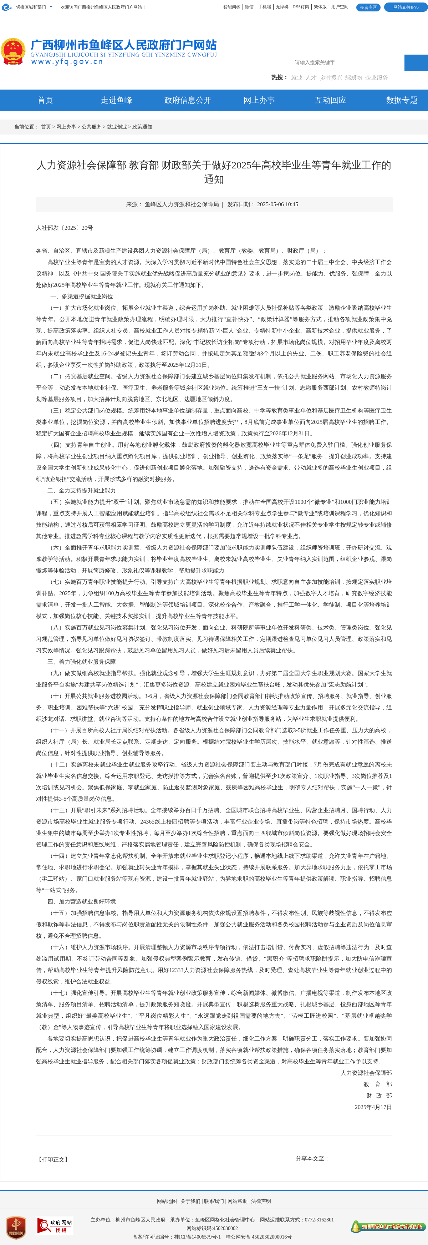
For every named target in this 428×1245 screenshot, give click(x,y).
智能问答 (231, 7)
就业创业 (117, 127)
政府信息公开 (188, 100)
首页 (45, 100)
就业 (297, 77)
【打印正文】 (53, 1160)
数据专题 (402, 100)
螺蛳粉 (354, 77)
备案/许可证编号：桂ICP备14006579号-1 (177, 1237)
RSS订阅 (301, 6)
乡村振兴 (331, 77)
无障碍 (282, 6)
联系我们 (214, 1201)
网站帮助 (238, 1201)
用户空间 (339, 6)
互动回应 (330, 100)
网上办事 (259, 100)
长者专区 (368, 7)
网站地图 (167, 1201)
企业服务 (376, 77)
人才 (311, 77)
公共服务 (92, 127)
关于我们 (190, 1201)
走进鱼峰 (116, 100)
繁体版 (320, 6)
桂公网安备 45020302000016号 (259, 1237)
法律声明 (261, 1201)
